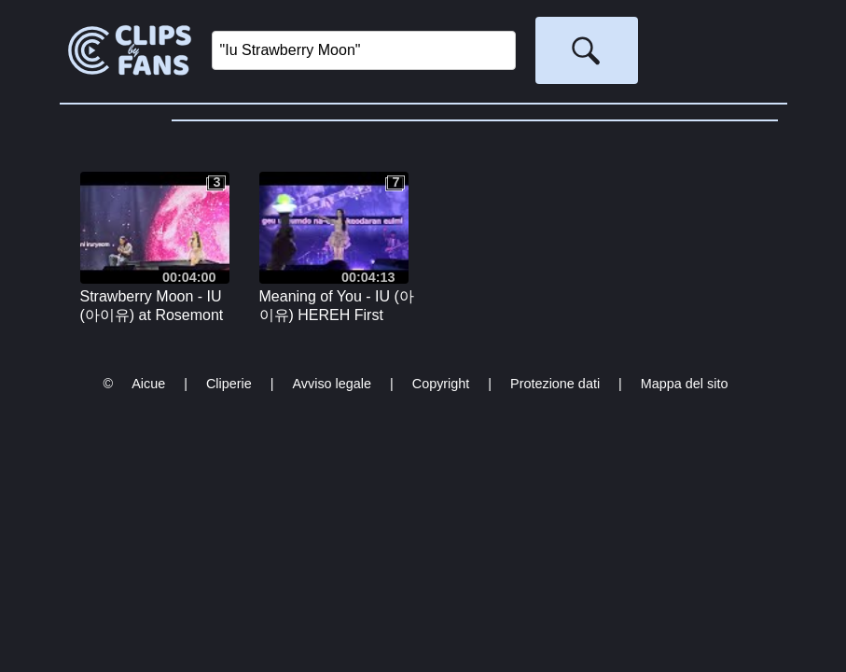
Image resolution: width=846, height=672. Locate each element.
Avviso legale (331, 383)
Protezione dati (555, 383)
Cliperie (229, 383)
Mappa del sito (684, 383)
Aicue (148, 383)
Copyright (441, 383)
